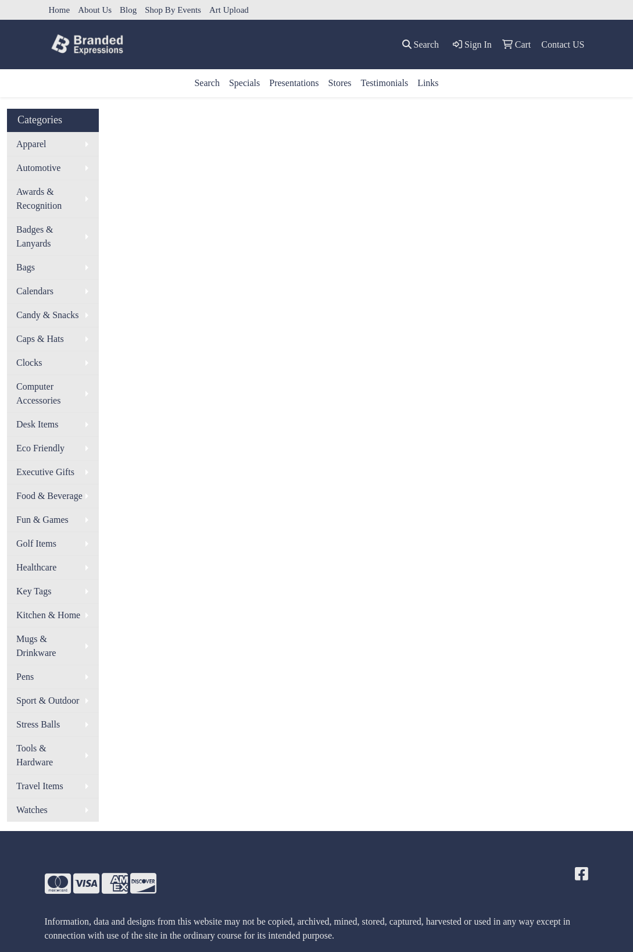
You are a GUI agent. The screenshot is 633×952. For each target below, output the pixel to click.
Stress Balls (38, 724)
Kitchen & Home (48, 615)
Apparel (31, 144)
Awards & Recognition (39, 199)
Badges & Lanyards (34, 236)
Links (427, 83)
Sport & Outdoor (47, 700)
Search (207, 83)
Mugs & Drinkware (36, 646)
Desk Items (37, 424)
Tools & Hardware (34, 755)
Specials (244, 83)
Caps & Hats (40, 339)
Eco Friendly (40, 448)
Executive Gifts (45, 472)
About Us (95, 10)
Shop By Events (173, 10)
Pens (25, 677)
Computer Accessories (38, 393)
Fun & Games (42, 520)
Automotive (38, 168)
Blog (128, 10)
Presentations (294, 83)
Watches (32, 810)
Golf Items (36, 543)
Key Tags (33, 591)
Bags (25, 267)
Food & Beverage (49, 496)
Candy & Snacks (47, 315)
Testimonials (385, 83)
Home (59, 10)
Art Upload (229, 10)
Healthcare (36, 567)
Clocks (29, 363)
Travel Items (39, 786)
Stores (340, 83)
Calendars (34, 291)
